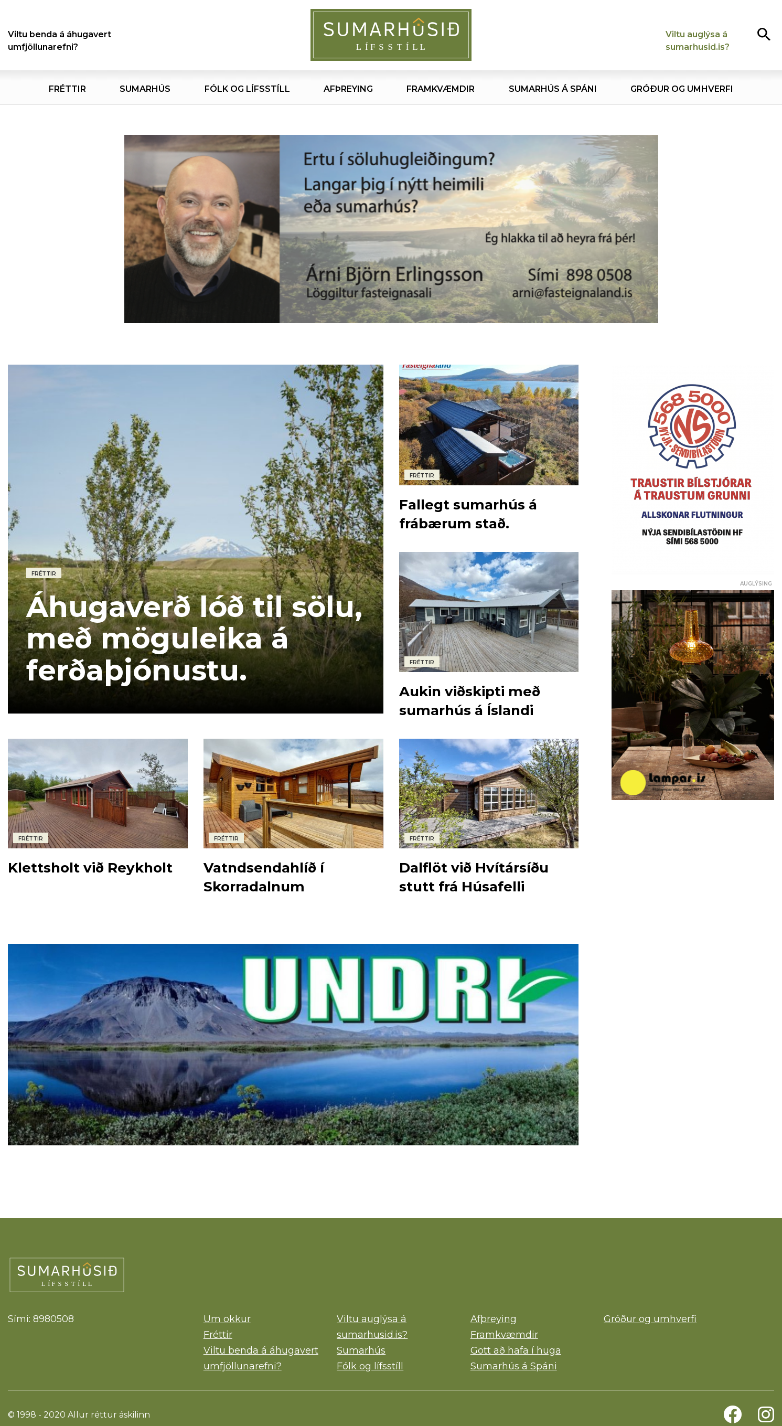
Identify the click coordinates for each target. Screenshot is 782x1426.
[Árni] (391, 229)
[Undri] (293, 1044)
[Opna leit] (764, 33)
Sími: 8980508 (41, 1319)
